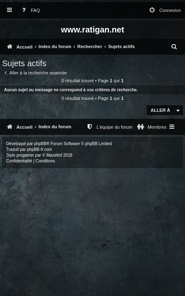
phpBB (40, 143)
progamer (25, 155)
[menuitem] (29, 10)
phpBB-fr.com (39, 149)
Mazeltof (54, 155)
